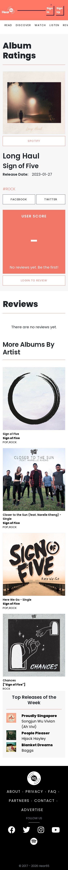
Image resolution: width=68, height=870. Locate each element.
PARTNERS (19, 800)
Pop (5, 442)
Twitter (50, 199)
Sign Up (59, 10)
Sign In (50, 10)
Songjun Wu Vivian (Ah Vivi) (38, 724)
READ (8, 25)
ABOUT (13, 791)
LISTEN (54, 25)
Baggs (28, 750)
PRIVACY (34, 791)
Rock (13, 442)
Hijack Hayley (34, 738)
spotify (34, 141)
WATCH (40, 25)
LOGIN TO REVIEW (34, 280)
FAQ (52, 791)
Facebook (19, 199)
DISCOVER (23, 25)
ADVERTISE (32, 809)
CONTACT (44, 800)
